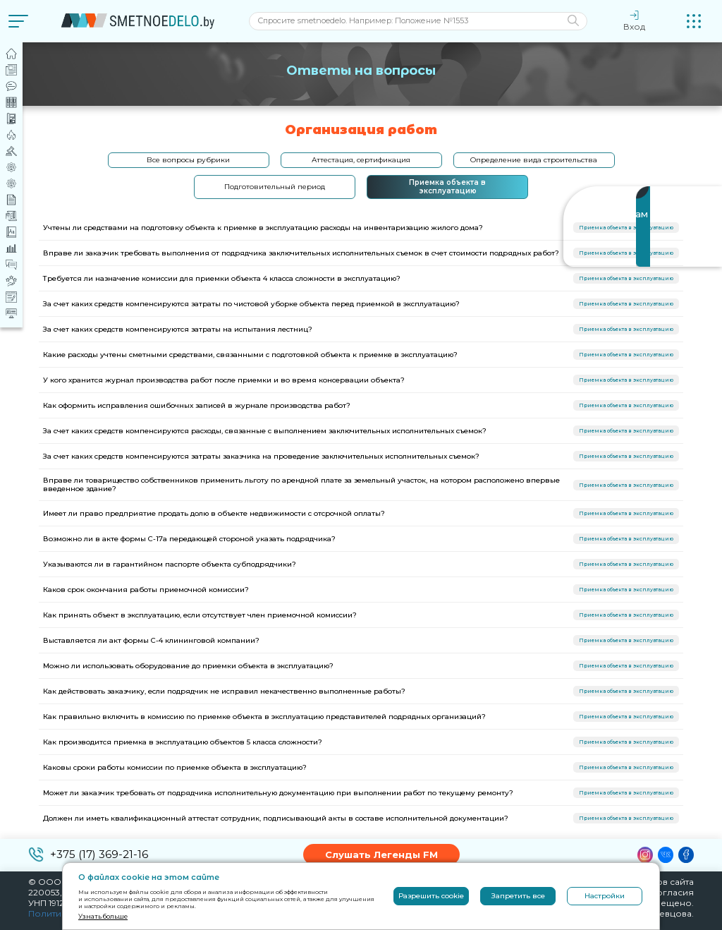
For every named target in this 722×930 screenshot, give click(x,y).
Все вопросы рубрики (188, 159)
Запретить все (518, 895)
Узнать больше (103, 916)
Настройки (605, 895)
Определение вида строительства (533, 159)
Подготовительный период (274, 186)
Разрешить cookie (431, 895)
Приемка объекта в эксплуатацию (447, 186)
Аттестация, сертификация (361, 159)
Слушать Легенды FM (381, 854)
